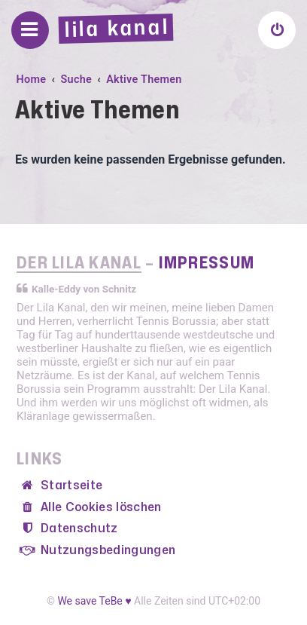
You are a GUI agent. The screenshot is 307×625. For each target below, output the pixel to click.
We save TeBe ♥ (94, 601)
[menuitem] (277, 30)
